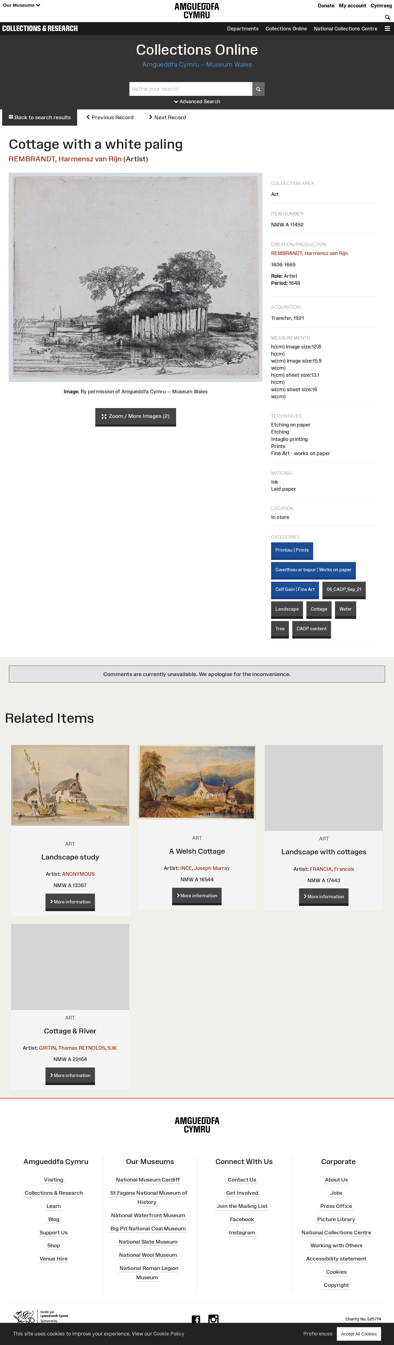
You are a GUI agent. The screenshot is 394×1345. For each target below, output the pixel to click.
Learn (53, 1206)
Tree (280, 628)
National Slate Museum (148, 1242)
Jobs (336, 1193)
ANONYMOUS (78, 874)
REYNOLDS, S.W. (98, 1048)
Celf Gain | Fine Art (295, 589)
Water (345, 609)
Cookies (336, 1272)
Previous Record (109, 117)
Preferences (318, 1333)
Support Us (54, 1232)
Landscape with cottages (324, 852)
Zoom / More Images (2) (136, 416)
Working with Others (336, 1245)
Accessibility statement (336, 1259)
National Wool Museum (148, 1255)
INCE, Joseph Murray (205, 868)
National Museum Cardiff (148, 1180)
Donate (326, 5)
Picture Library (336, 1219)
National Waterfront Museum (148, 1215)
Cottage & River (70, 1031)
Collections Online (286, 28)
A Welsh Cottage (197, 851)
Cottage (319, 609)
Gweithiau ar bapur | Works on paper (313, 569)
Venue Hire (54, 1259)
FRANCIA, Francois (332, 869)
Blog (53, 1219)
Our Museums (21, 5)
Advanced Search (197, 102)
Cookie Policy (168, 1333)
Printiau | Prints (292, 550)
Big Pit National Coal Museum (148, 1228)
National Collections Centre (345, 28)
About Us (336, 1180)
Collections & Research (40, 28)
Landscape (287, 609)
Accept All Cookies (359, 1333)
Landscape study (70, 857)
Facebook (242, 1219)
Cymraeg (381, 5)
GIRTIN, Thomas (58, 1048)
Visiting (53, 1180)
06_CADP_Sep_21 (344, 589)
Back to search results (40, 117)
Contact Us (242, 1180)
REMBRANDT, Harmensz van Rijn (65, 159)
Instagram (242, 1232)
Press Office (336, 1206)
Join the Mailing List (242, 1206)
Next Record (167, 117)
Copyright (336, 1285)
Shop (53, 1245)
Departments (243, 28)
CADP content (312, 628)
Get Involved (242, 1193)
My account (352, 5)
